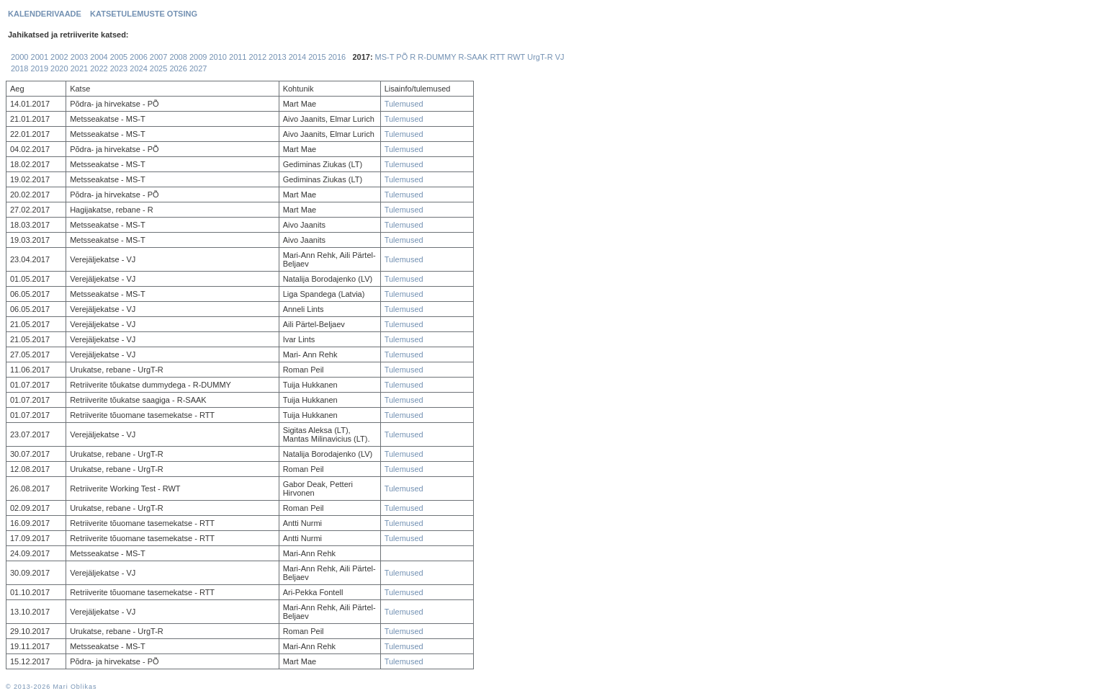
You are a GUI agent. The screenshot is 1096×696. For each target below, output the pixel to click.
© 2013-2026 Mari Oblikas (51, 686)
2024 (138, 68)
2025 (158, 68)
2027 (198, 68)
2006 (138, 57)
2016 (337, 57)
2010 (217, 57)
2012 (257, 57)
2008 (178, 57)
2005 (118, 57)
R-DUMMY (437, 57)
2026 (178, 68)
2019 (39, 68)
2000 (19, 57)
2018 (19, 68)
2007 (158, 57)
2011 (237, 57)
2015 (316, 57)
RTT (497, 57)
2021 (79, 68)
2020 (59, 68)
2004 (98, 57)
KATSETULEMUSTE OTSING (143, 13)
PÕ (402, 57)
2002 (59, 57)
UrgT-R (539, 57)
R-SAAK (473, 57)
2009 (198, 57)
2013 (277, 57)
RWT (516, 57)
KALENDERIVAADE (44, 13)
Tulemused (404, 103)
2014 (297, 57)
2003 (79, 57)
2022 (98, 68)
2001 (39, 57)
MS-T (385, 57)
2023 (118, 68)
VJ (560, 57)
